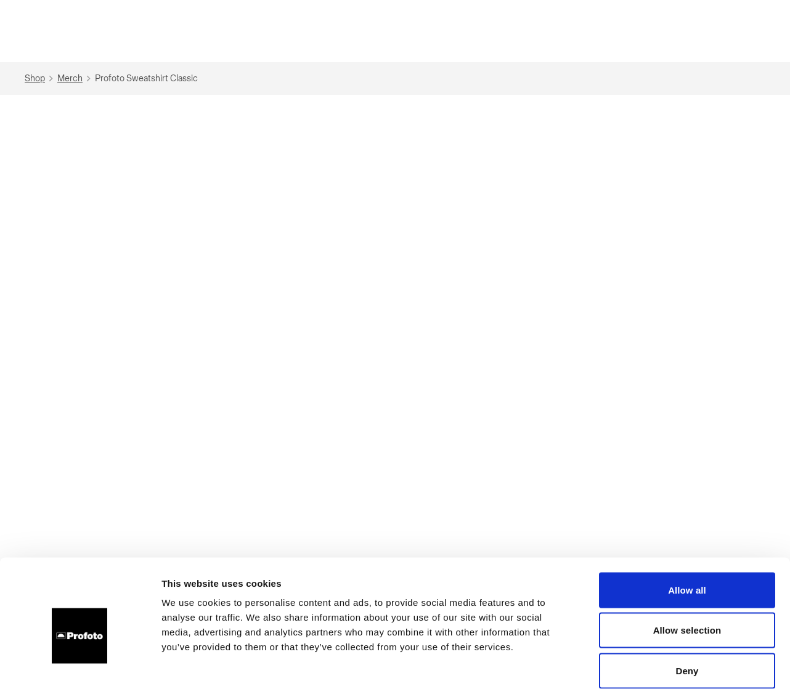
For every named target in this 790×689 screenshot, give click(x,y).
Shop (40, 78)
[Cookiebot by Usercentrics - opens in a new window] (80, 665)
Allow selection (687, 568)
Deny (686, 608)
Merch (75, 78)
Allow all (687, 527)
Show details (646, 664)
